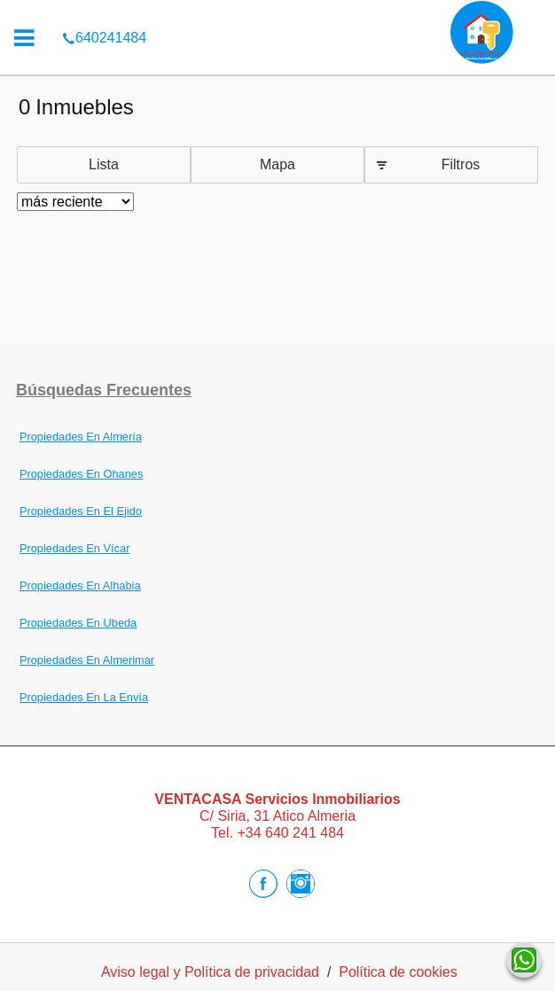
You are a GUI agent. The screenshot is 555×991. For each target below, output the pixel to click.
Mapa (277, 164)
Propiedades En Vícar (75, 548)
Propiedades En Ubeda (78, 622)
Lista (104, 164)
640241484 (104, 12)
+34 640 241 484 (290, 832)
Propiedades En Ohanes (81, 473)
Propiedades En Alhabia (80, 585)
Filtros (461, 164)
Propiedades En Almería (81, 436)
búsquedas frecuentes (104, 390)
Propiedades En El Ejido (81, 511)
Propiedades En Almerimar (87, 660)
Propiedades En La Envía (84, 697)
